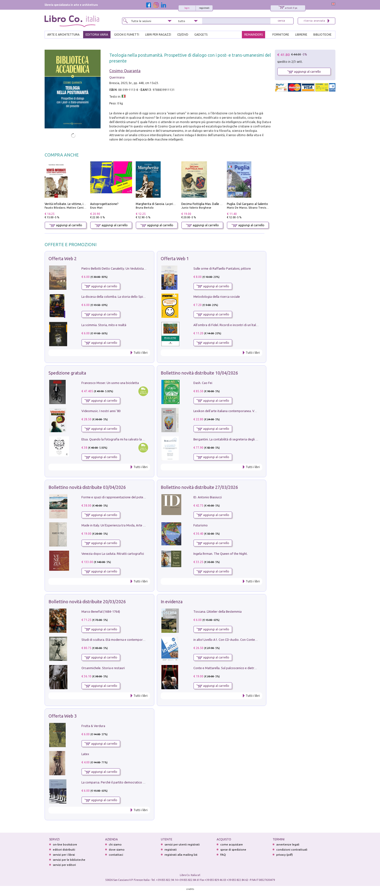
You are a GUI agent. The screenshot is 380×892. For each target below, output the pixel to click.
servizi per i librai (64, 854)
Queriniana (117, 77)
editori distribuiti (64, 849)
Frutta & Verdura (93, 726)
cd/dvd (182, 34)
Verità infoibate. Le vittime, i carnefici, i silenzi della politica (85, 203)
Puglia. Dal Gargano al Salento (247, 203)
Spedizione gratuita (67, 372)
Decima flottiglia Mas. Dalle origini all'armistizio (214, 203)
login (187, 8)
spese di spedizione (233, 849)
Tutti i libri (141, 352)
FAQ (223, 854)
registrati (204, 8)
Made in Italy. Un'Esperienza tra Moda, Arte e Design (118, 525)
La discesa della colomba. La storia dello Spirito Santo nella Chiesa (127, 296)
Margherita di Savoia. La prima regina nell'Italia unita (172, 203)
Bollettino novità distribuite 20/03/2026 (87, 601)
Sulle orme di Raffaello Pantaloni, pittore (222, 268)
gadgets (200, 34)
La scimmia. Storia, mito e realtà (103, 325)
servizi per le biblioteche (69, 859)
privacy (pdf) (284, 854)
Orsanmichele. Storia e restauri (103, 668)
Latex (85, 754)
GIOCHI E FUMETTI (126, 34)
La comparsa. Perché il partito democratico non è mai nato (122, 782)
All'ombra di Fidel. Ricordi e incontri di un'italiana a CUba (233, 325)
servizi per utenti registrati (182, 844)
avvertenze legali (287, 844)
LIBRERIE (301, 34)
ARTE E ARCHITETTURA (63, 34)
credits (190, 889)
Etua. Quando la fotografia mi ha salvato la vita (114, 439)
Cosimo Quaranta (125, 71)
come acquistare (231, 844)
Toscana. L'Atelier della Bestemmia (217, 611)
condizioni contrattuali (291, 849)
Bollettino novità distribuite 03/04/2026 (87, 487)
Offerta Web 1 (175, 258)
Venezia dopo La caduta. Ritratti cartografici (112, 553)
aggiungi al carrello (65, 225)
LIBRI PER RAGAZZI (158, 34)
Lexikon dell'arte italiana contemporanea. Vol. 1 (226, 411)
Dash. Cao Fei (202, 382)
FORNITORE (280, 34)
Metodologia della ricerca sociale (216, 296)
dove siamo (117, 849)
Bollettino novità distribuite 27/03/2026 (199, 487)
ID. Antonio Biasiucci (207, 497)
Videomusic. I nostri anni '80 (100, 411)
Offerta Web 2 (62, 258)
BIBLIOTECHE (322, 34)
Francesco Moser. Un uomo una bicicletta (110, 382)
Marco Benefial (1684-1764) (100, 611)
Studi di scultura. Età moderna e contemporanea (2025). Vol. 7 (124, 639)
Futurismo (200, 525)
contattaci (116, 854)
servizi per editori (64, 864)
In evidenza (171, 601)
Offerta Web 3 (62, 715)
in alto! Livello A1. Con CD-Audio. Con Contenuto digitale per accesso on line (246, 639)
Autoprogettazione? (104, 203)
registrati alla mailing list (181, 854)
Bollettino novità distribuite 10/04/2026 (199, 372)
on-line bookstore (65, 844)
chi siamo (115, 844)
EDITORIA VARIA (97, 34)
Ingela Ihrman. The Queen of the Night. (220, 553)
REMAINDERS (253, 34)
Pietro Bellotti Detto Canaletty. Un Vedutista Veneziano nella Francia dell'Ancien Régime (143, 268)
